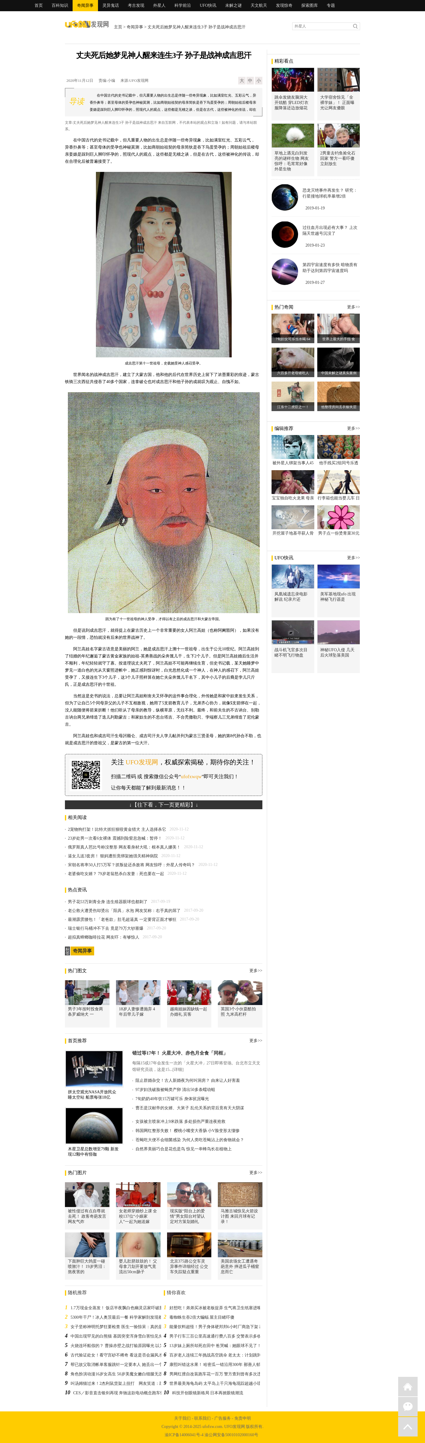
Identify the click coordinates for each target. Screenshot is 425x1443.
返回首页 (408, 1386)
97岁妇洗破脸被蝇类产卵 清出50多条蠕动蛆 (175, 1089)
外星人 (159, 5)
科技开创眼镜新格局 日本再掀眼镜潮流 (207, 1393)
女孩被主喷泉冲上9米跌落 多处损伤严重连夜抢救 (180, 1121)
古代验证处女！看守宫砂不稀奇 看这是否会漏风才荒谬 (121, 1355)
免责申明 (242, 1418)
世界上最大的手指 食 (338, 339)
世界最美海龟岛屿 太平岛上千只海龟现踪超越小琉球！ (219, 1383)
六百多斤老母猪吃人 (293, 373)
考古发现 (136, 5)
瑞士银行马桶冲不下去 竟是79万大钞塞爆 (105, 928)
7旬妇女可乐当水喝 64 (293, 339)
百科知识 (60, 5)
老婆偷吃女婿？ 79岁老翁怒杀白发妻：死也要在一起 (116, 874)
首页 (39, 5)
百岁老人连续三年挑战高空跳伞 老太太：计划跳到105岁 (220, 1355)
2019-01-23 (315, 245)
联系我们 (202, 1418)
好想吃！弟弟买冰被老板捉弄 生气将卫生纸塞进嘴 (215, 1308)
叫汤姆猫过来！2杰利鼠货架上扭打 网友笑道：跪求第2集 (124, 1383)
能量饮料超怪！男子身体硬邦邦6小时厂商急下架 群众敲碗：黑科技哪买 (235, 1327)
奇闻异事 (85, 5)
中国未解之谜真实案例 (339, 373)
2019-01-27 (315, 282)
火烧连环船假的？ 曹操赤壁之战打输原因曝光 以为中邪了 (123, 1345)
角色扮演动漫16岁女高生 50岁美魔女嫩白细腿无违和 (119, 1374)
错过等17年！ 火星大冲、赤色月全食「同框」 (180, 1053)
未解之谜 (233, 5)
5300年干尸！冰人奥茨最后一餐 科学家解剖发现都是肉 (121, 1317)
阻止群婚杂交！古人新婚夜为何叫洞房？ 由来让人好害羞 (187, 1080)
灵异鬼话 (110, 5)
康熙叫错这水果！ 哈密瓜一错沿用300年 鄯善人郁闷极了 (221, 1364)
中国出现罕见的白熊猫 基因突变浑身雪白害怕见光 (117, 1336)
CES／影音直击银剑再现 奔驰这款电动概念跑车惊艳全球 (125, 1393)
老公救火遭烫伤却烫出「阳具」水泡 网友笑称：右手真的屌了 (124, 910)
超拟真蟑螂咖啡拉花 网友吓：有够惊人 (103, 937)
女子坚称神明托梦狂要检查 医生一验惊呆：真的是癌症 (121, 1327)
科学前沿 (182, 5)
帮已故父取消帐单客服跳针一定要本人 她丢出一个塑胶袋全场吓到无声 (135, 1364)
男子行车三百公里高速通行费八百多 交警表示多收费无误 (221, 1336)
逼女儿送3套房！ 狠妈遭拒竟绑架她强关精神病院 (113, 856)
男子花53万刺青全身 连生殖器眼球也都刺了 (108, 902)
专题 (331, 5)
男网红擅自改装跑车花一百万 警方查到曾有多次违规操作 (221, 1374)
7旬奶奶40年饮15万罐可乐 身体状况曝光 (172, 1099)
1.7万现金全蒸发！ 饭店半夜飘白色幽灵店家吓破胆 (117, 1308)
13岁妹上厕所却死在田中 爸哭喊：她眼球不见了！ (215, 1345)
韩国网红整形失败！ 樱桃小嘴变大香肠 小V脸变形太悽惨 (187, 1130)
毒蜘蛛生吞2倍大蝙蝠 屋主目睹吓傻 (202, 1317)
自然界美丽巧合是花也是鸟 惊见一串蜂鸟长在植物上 (183, 1149)
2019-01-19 (315, 208)
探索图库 (309, 5)
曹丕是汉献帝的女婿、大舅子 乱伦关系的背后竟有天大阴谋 (189, 1108)
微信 (408, 1406)
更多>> (255, 970)
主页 (118, 27)
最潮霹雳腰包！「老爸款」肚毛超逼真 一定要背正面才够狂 (122, 919)
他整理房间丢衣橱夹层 (339, 407)
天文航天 (259, 5)
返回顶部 (408, 1427)
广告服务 (222, 1418)
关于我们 (182, 1418)
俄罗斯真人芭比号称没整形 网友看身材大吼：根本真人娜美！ (124, 847)
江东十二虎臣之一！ (293, 407)
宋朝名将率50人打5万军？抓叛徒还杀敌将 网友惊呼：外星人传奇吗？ (131, 865)
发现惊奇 (284, 5)
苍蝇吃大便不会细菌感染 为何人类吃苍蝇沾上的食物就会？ (189, 1140)
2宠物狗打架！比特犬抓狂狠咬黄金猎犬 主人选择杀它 (117, 829)
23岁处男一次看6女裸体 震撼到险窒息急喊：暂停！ (115, 838)
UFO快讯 (208, 5)
